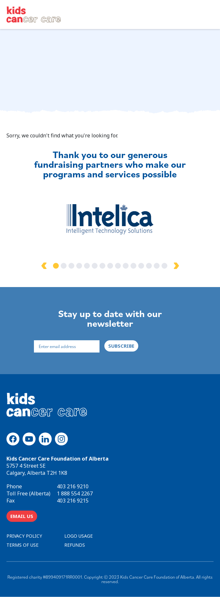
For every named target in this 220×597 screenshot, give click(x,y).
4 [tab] (79, 266)
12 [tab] (141, 266)
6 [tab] (95, 266)
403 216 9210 (73, 486)
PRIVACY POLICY (24, 536)
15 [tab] (164, 266)
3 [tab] (71, 266)
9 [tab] (118, 266)
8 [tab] (110, 266)
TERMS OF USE (22, 545)
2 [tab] (64, 266)
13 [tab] (149, 266)
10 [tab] (126, 266)
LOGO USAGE (78, 536)
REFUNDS (74, 545)
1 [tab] (56, 266)
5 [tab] (87, 266)
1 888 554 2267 (75, 493)
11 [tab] (133, 266)
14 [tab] (157, 266)
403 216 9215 (73, 500)
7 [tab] (102, 266)
